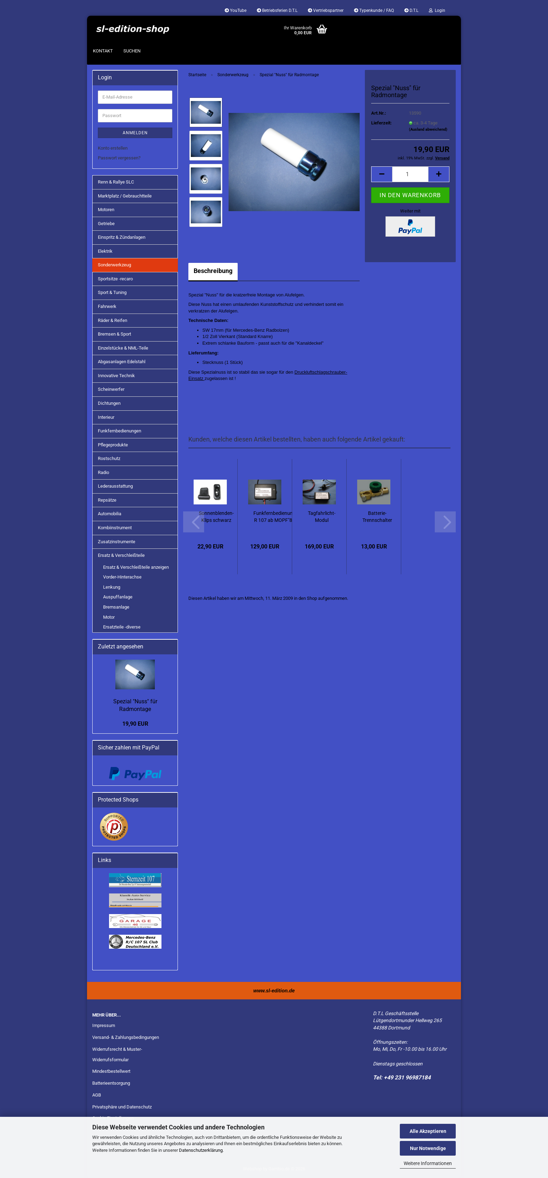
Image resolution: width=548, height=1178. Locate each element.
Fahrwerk (107, 306)
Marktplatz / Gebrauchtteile (125, 196)
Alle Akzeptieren (428, 1131)
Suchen (131, 50)
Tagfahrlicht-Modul (322, 516)
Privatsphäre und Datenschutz (122, 1106)
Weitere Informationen (428, 1163)
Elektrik (105, 251)
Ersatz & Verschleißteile (121, 555)
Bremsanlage (116, 607)
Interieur (106, 417)
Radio (103, 472)
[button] (381, 174)
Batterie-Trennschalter (377, 516)
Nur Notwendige (428, 1148)
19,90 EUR (135, 723)
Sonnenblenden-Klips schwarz (216, 516)
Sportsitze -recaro (115, 278)
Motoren (106, 209)
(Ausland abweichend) (428, 129)
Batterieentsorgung (111, 1083)
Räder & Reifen (112, 320)
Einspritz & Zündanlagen (121, 237)
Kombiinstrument (115, 527)
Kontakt (103, 50)
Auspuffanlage (117, 596)
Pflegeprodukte (113, 444)
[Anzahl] (410, 174)
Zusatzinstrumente (116, 541)
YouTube (235, 10)
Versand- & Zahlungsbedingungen (125, 1037)
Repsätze (107, 500)
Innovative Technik (116, 375)
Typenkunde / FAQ (374, 10)
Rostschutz (109, 458)
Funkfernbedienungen (119, 430)
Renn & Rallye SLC (116, 182)
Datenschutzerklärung (201, 1150)
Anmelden (135, 132)
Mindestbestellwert (111, 1071)
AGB (96, 1095)
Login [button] (437, 10)
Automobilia (109, 513)
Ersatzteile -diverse (121, 627)
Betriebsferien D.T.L (277, 10)
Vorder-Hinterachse (122, 577)
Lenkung (111, 587)
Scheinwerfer (111, 389)
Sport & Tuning (112, 292)
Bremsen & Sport (114, 334)
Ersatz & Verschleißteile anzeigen (136, 567)
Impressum (103, 1025)
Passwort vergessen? (119, 157)
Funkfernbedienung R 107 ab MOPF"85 (274, 516)
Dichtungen (109, 403)
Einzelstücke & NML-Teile (123, 348)
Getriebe (106, 223)
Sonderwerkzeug (114, 264)
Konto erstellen (113, 148)
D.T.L (411, 10)
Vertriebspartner (326, 10)
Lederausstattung (115, 486)
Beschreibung (213, 270)
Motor (109, 617)
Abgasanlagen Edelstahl (121, 361)
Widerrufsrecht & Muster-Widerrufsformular (117, 1054)
